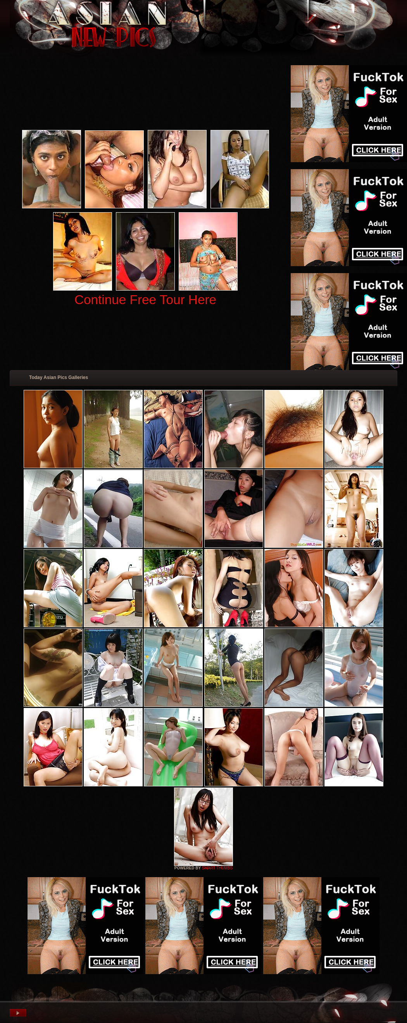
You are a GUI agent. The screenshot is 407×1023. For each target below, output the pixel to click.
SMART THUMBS (217, 868)
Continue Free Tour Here (145, 300)
